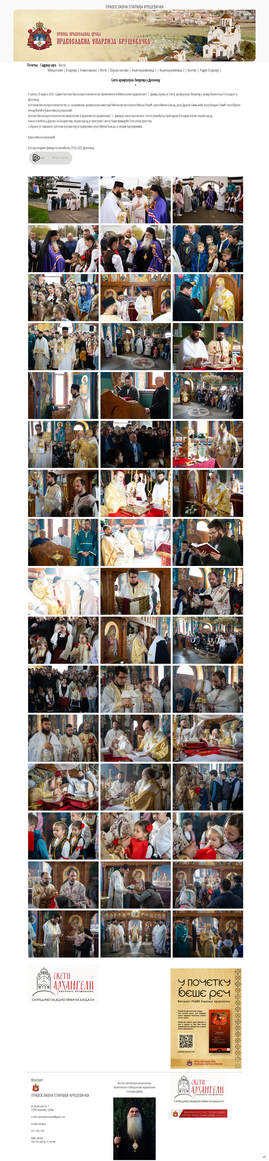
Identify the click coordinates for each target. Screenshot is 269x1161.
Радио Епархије (209, 70)
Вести (62, 65)
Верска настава (119, 70)
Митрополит (55, 70)
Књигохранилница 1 (144, 70)
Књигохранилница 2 (172, 70)
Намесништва (88, 70)
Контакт (192, 70)
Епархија (71, 70)
